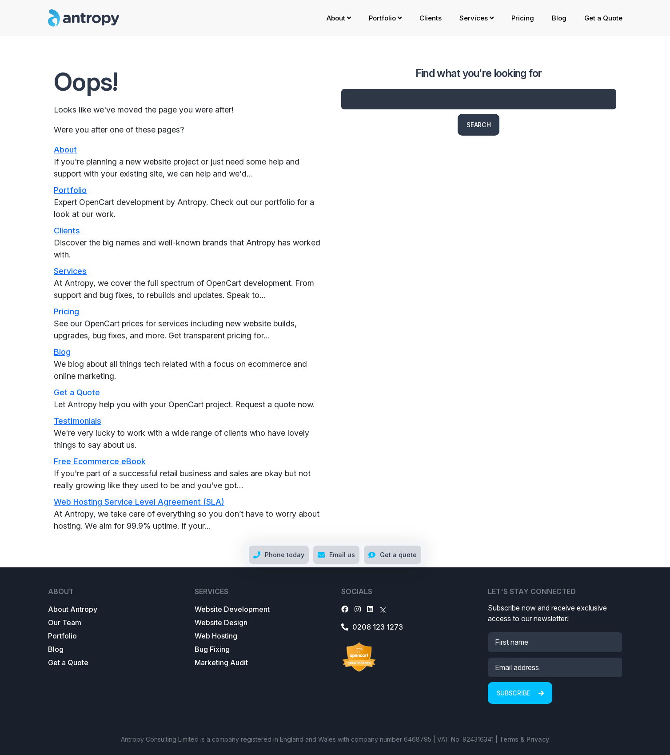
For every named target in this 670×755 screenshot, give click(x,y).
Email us (336, 554)
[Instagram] (358, 609)
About (339, 18)
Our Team (64, 622)
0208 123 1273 (372, 626)
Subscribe (520, 693)
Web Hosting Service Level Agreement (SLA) (139, 501)
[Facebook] (344, 609)
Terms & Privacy (524, 739)
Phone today (278, 554)
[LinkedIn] (370, 609)
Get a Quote (603, 18)
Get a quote (392, 554)
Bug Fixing (212, 649)
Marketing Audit (221, 662)
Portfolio (385, 18)
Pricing (522, 18)
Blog (559, 18)
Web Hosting (216, 635)
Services (476, 18)
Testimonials (77, 421)
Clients (430, 18)
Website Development (232, 609)
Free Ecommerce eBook (100, 461)
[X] (383, 609)
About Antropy (72, 609)
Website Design (221, 622)
